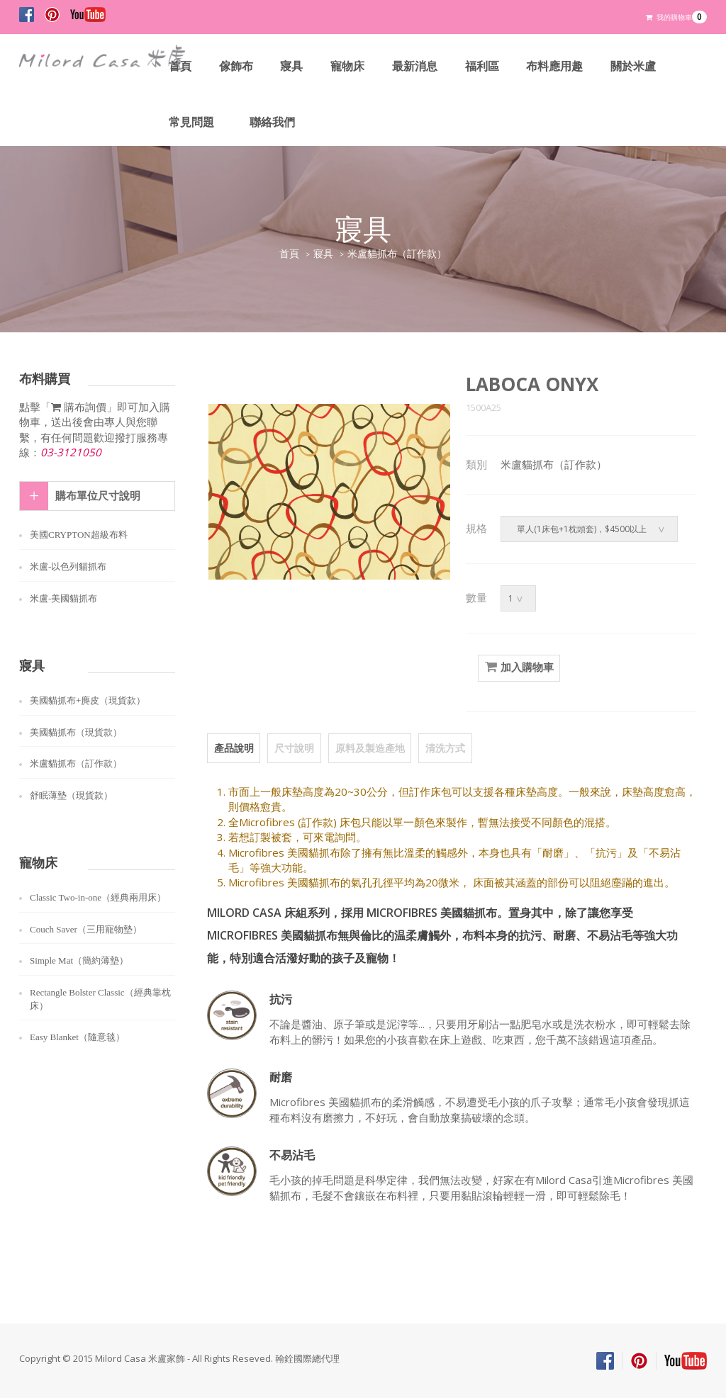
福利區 (483, 66)
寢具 (292, 66)
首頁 (180, 66)
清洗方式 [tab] (442, 747)
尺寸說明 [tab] (293, 747)
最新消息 (415, 66)
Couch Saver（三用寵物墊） (86, 929)
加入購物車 (519, 667)
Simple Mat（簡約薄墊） (79, 960)
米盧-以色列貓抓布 (68, 566)
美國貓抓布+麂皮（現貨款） (87, 700)
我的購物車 (676, 17)
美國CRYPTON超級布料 (79, 534)
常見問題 (191, 122)
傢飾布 (236, 66)
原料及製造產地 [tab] (367, 747)
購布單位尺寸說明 (97, 496)
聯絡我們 (272, 122)
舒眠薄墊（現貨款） (71, 795)
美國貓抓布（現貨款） (76, 732)
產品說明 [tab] (233, 747)
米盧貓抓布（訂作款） (397, 254)
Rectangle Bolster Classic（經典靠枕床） (100, 999)
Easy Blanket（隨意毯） (77, 1037)
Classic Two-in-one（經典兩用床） (98, 897)
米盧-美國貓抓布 (63, 598)
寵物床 (348, 66)
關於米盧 (634, 66)
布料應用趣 (555, 66)
